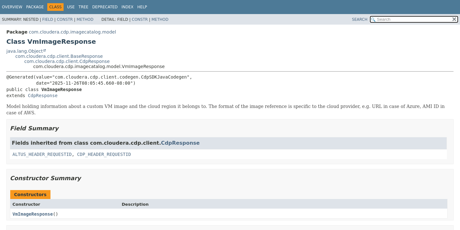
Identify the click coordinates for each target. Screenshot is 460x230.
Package (35, 7)
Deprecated (105, 7)
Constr (65, 19)
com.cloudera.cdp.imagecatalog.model (72, 31)
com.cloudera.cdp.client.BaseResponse (59, 56)
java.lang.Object (24, 51)
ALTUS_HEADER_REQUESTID (42, 154)
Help (142, 7)
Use (71, 7)
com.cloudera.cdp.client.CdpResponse (67, 61)
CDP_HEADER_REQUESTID (104, 154)
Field (47, 19)
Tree (83, 7)
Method (85, 19)
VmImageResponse (32, 214)
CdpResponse (42, 95)
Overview (12, 7)
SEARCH (360, 19)
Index (127, 7)
